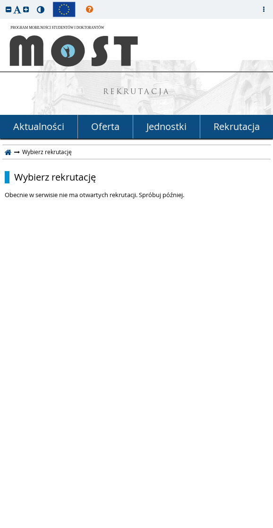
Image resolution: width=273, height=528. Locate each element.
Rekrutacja (236, 126)
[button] (8, 9)
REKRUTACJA (137, 92)
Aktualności (38, 126)
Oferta (105, 126)
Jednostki (166, 126)
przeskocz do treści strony (2, 2)
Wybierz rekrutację (55, 177)
